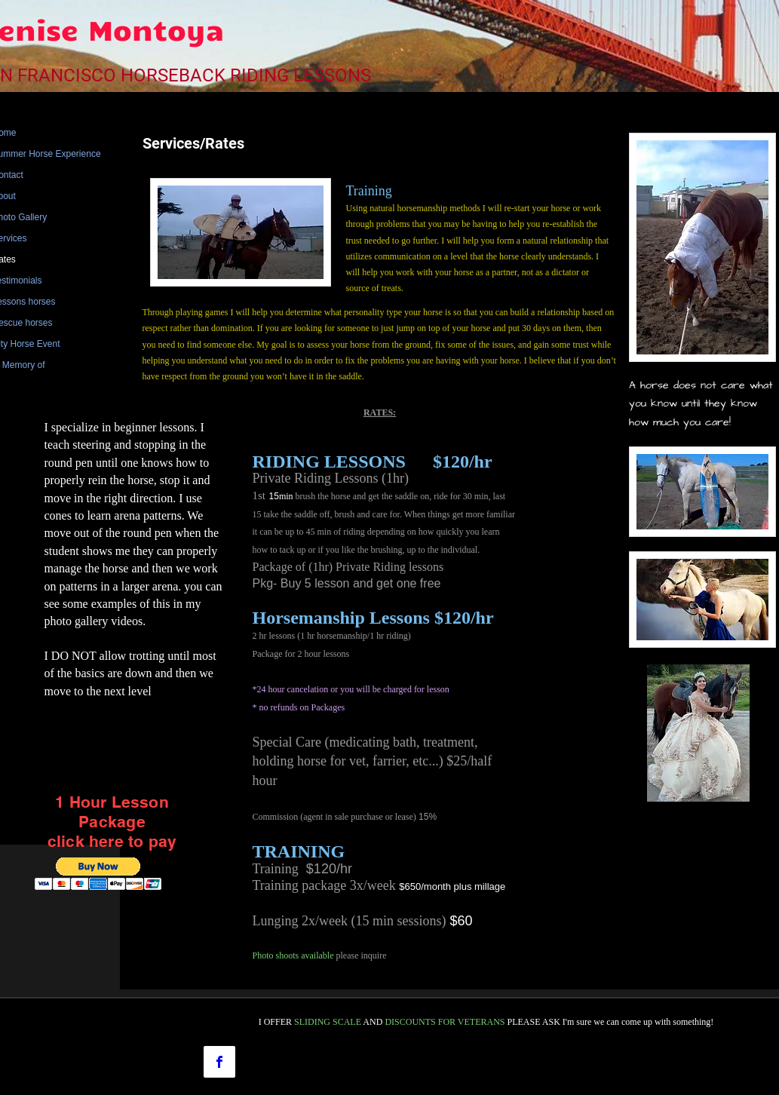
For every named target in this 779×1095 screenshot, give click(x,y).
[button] (98, 873)
